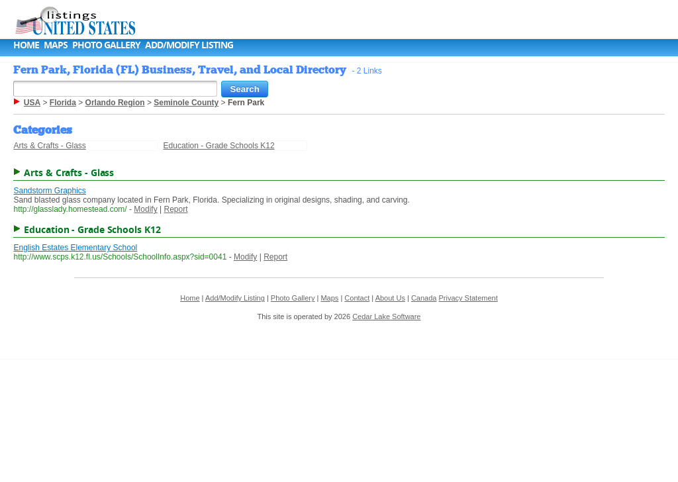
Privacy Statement (467, 298)
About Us (390, 298)
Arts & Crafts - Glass (49, 145)
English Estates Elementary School (75, 247)
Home (26, 44)
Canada (424, 298)
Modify (145, 209)
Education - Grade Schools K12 (219, 145)
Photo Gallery (106, 44)
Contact (356, 298)
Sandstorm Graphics (49, 190)
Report (176, 209)
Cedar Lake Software (386, 316)
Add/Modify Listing (189, 44)
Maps (56, 44)
